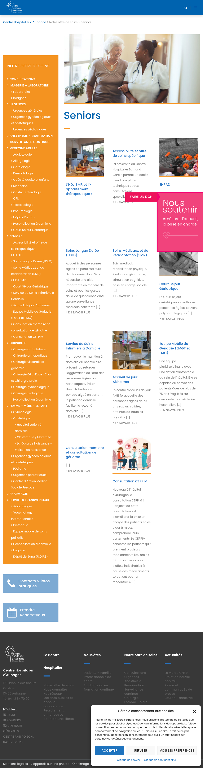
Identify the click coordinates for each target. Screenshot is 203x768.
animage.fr (83, 764)
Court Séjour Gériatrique (169, 286)
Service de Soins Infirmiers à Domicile (83, 346)
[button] (195, 711)
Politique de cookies (128, 760)
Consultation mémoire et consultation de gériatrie (85, 452)
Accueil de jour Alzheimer (124, 379)
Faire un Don (187, 196)
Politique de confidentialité (159, 760)
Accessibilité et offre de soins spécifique (129, 153)
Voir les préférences (177, 750)
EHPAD (164, 184)
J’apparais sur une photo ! (50, 764)
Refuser (140, 750)
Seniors (82, 115)
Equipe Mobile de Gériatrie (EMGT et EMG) (174, 348)
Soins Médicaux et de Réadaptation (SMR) (130, 253)
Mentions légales (15, 764)
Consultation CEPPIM (129, 481)
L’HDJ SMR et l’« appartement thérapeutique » (79, 189)
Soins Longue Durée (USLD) (82, 253)
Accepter (110, 750)
